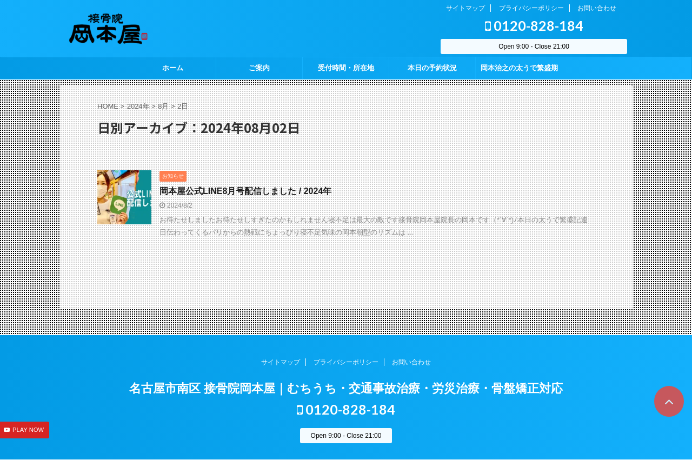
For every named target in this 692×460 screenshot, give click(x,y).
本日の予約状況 (432, 68)
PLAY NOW (28, 429)
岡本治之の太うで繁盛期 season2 (519, 71)
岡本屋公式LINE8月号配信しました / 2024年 (245, 191)
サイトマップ (465, 8)
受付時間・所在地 (346, 68)
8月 (163, 106)
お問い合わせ (596, 8)
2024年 (138, 106)
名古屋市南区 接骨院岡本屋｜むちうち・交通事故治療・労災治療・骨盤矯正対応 (346, 388)
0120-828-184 (534, 25)
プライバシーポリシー (531, 8)
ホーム (172, 68)
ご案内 (259, 68)
